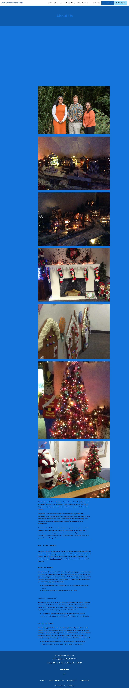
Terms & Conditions (56, 680)
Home (50, 3)
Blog (89, 3)
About (56, 3)
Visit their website (55, 559)
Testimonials (81, 3)
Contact (96, 3)
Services (72, 3)
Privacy (43, 680)
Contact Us (84, 680)
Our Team (63, 3)
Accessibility (72, 680)
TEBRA (72, 685)
